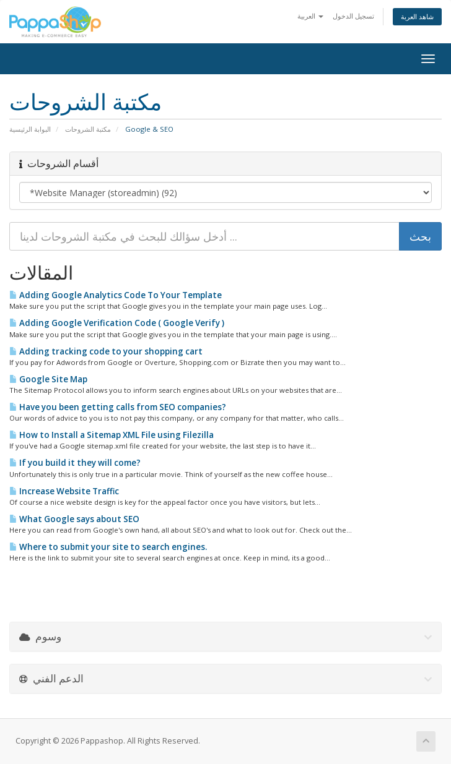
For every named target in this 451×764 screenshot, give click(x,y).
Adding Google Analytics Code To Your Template (115, 295)
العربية (310, 15)
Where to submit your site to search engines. (108, 546)
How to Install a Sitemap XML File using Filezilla (111, 434)
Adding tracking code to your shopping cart (106, 351)
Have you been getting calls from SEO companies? (117, 407)
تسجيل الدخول (353, 15)
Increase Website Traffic (64, 491)
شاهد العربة (417, 16)
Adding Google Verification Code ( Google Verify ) (116, 322)
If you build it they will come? (75, 462)
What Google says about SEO (74, 519)
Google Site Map (48, 379)
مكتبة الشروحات (88, 129)
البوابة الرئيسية (30, 129)
